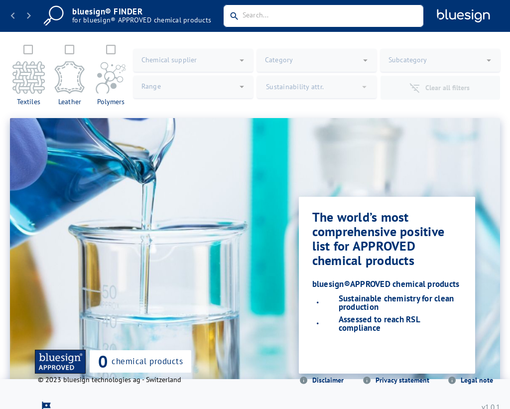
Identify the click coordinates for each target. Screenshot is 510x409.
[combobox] (323, 15)
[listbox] (387, 313)
